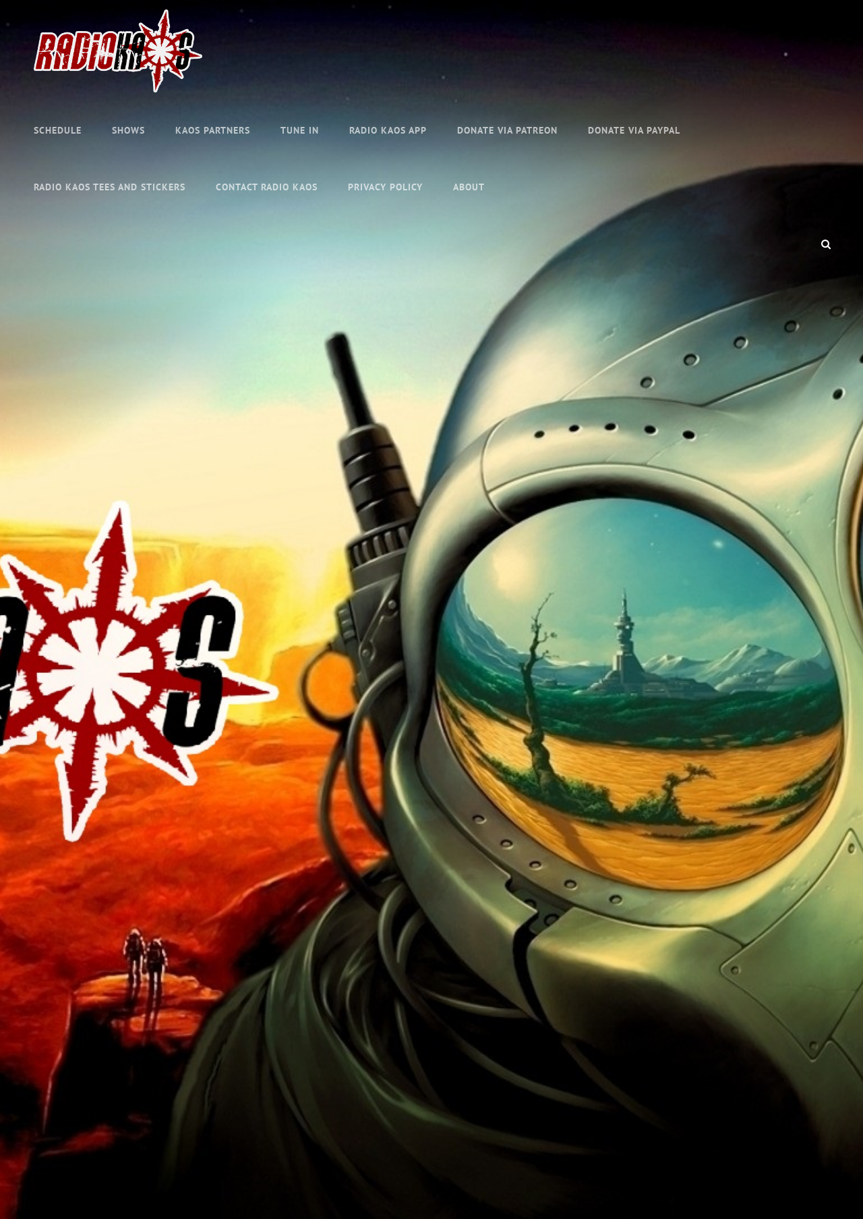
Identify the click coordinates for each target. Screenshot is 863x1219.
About (469, 187)
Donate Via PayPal (634, 130)
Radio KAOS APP (388, 130)
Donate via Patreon (507, 130)
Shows (128, 130)
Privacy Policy (385, 187)
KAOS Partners (212, 130)
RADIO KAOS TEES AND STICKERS (109, 187)
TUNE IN (299, 130)
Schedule (58, 130)
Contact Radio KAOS (267, 187)
